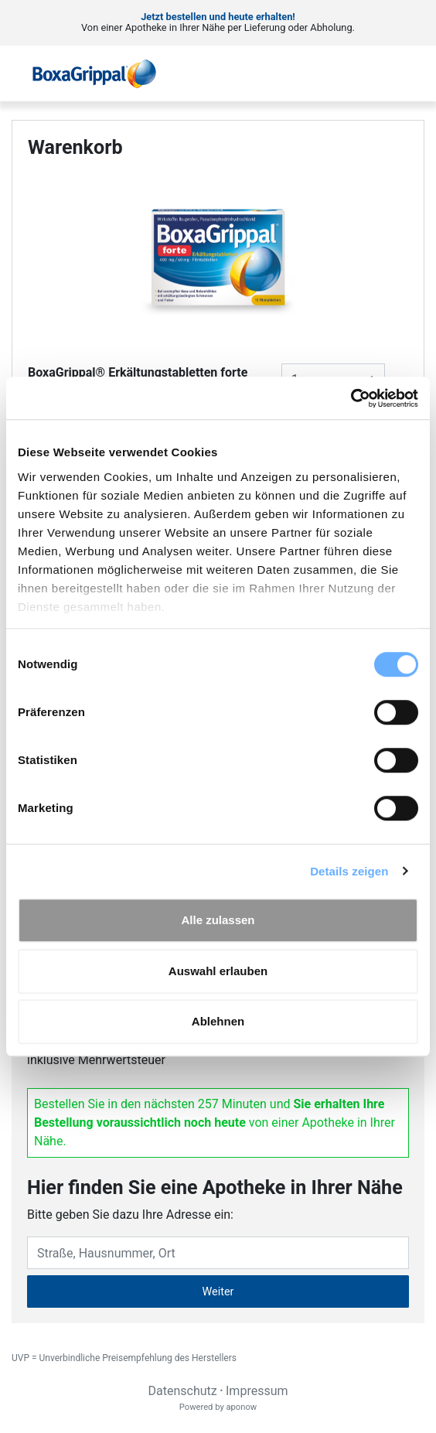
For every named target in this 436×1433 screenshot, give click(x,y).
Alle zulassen (217, 919)
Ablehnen (218, 1021)
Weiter (218, 1291)
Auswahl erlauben (218, 971)
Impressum (257, 1391)
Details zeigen (349, 871)
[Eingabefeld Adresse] (218, 1253)
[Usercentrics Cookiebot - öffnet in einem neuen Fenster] (350, 398)
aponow (241, 1407)
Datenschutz (182, 1391)
